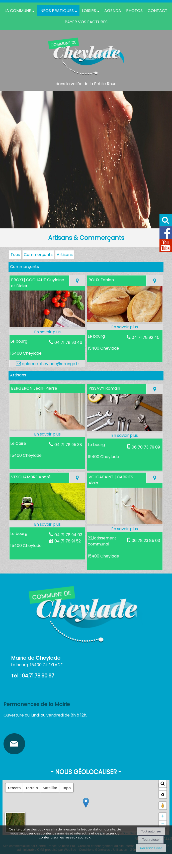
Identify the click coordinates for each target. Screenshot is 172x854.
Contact (157, 11)
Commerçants (38, 254)
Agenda (112, 11)
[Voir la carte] (77, 280)
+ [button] (162, 816)
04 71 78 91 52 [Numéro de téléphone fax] (67, 541)
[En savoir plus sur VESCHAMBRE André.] (47, 524)
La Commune (18, 11)
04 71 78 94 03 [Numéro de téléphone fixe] (68, 535)
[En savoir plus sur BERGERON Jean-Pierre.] (47, 434)
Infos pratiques (56, 11)
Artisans (65, 254)
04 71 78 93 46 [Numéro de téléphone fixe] (68, 342)
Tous (15, 254)
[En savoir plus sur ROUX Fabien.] (124, 327)
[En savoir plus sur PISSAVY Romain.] (124, 436)
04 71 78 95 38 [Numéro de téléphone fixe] (68, 445)
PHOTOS (134, 11)
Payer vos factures (86, 22)
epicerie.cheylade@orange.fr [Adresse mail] (50, 364)
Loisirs (89, 11)
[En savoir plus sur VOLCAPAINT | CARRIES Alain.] (124, 529)
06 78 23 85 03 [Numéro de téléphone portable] (146, 540)
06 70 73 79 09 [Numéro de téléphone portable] (146, 447)
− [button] (162, 824)
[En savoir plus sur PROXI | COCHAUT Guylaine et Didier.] (47, 332)
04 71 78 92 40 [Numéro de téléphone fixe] (145, 337)
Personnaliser (151, 848)
